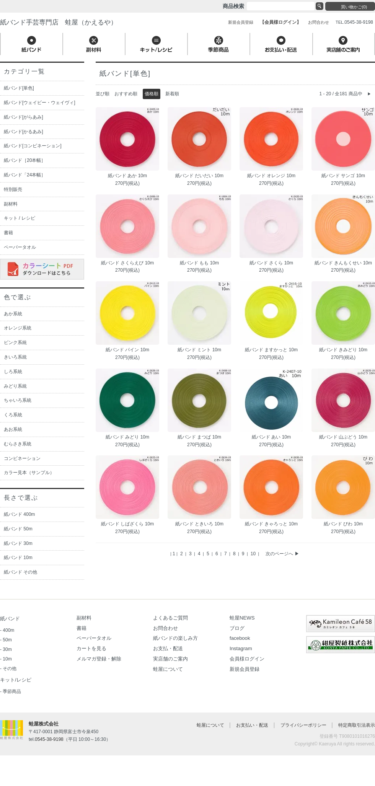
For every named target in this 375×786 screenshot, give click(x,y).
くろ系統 (13, 414)
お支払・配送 (168, 648)
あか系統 (13, 313)
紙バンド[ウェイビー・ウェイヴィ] (39, 102)
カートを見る (91, 648)
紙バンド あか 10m (127, 175)
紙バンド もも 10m (199, 263)
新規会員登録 (244, 669)
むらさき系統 (17, 444)
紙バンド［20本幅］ (25, 160)
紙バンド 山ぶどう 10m (343, 437)
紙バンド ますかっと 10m (271, 349)
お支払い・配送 (252, 725)
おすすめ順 (125, 93)
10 (254, 553)
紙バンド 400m (19, 514)
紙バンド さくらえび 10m (127, 263)
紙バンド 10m (18, 557)
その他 (9, 668)
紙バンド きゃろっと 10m (271, 524)
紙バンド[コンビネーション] (33, 145)
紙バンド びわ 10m (343, 524)
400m (8, 630)
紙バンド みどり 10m (127, 437)
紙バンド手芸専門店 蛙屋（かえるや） (58, 22)
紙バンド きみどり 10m (343, 349)
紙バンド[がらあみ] (23, 117)
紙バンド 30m (18, 543)
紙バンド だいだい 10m (199, 175)
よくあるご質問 (170, 618)
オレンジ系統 (17, 328)
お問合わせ (165, 628)
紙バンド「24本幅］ (25, 175)
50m (7, 639)
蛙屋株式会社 (44, 724)
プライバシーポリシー (303, 725)
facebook (240, 638)
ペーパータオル (20, 247)
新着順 (172, 93)
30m (7, 649)
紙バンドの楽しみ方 (175, 638)
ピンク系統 (15, 342)
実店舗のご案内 (170, 659)
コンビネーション (22, 458)
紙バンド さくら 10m (271, 263)
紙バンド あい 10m (271, 437)
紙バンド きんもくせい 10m (343, 263)
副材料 (11, 204)
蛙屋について (168, 669)
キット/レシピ (15, 680)
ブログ (237, 628)
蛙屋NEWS (242, 618)
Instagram (241, 648)
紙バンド (10, 618)
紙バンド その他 (20, 572)
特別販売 (13, 189)
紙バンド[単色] (19, 88)
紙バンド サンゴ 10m (343, 175)
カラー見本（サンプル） (29, 472)
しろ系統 (13, 371)
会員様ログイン (247, 659)
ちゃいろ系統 (17, 400)
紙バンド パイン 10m (127, 349)
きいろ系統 (15, 357)
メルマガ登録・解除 (99, 659)
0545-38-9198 (49, 739)
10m (7, 659)
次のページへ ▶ (282, 553)
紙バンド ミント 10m (199, 349)
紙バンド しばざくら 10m (127, 524)
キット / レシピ (19, 218)
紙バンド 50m (18, 529)
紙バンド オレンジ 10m (271, 175)
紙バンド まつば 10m (199, 437)
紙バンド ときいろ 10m (199, 524)
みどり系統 (15, 386)
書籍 (8, 232)
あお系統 (13, 429)
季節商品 (12, 691)
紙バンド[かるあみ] (23, 131)
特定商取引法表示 (356, 725)
